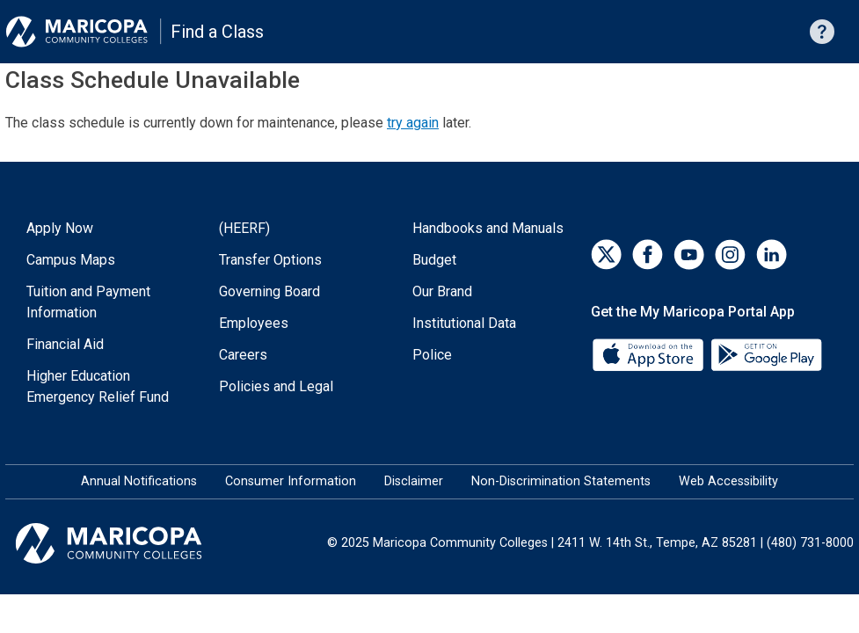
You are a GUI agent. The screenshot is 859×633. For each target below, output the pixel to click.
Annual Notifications (139, 481)
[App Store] (650, 354)
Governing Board (269, 291)
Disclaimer (413, 481)
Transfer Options (270, 259)
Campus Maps (70, 259)
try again (413, 122)
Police (432, 354)
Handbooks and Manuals (488, 228)
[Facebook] (647, 254)
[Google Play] (766, 354)
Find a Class (217, 31)
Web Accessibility (728, 481)
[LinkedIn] (771, 254)
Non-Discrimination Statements (561, 481)
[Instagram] (730, 254)
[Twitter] (606, 254)
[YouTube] (688, 254)
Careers (243, 354)
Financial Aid (65, 344)
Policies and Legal (276, 386)
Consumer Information (290, 481)
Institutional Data (464, 323)
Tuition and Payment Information (88, 302)
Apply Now (59, 228)
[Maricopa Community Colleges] (130, 543)
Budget (434, 259)
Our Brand (442, 291)
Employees (253, 323)
